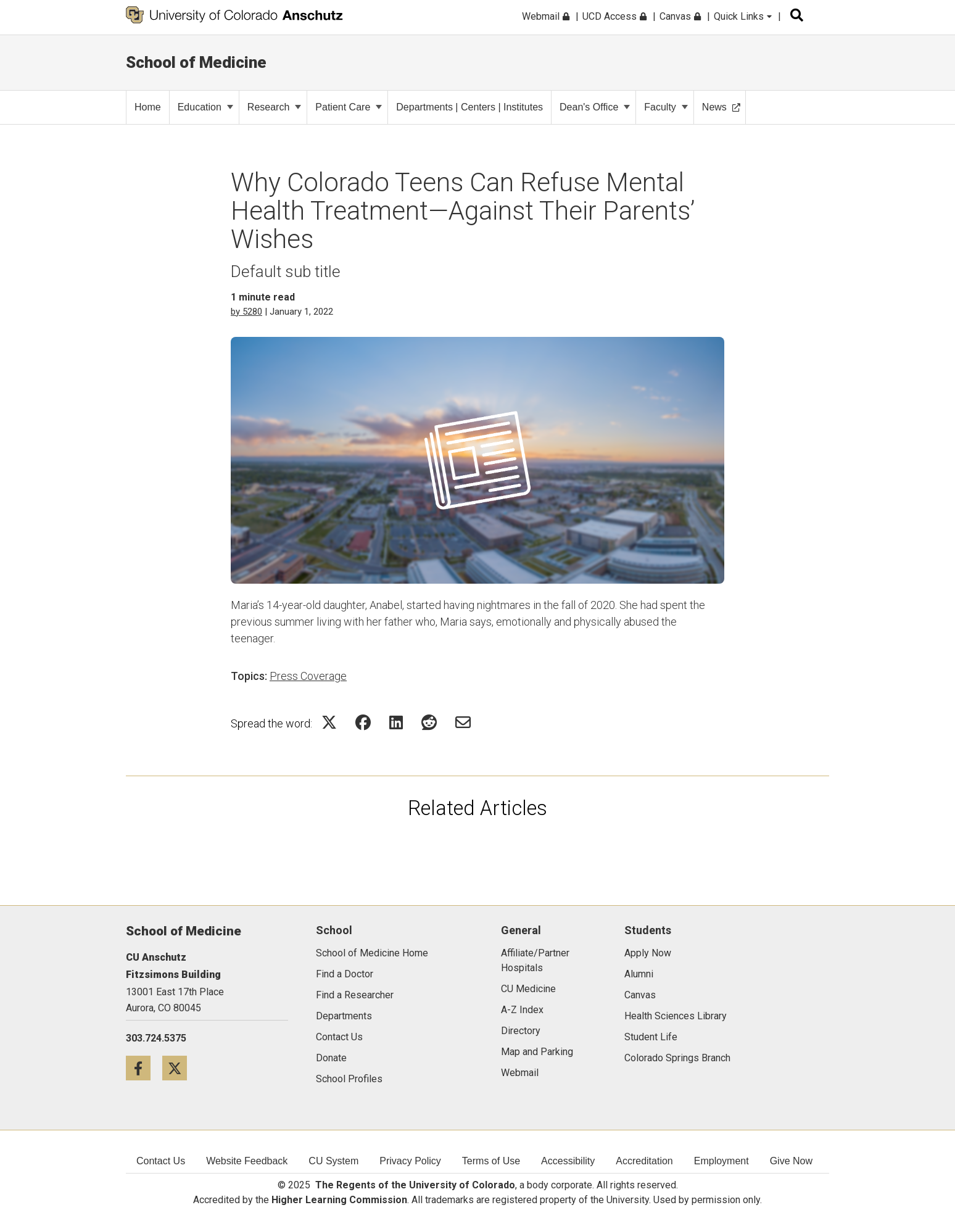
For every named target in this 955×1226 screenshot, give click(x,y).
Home (147, 107)
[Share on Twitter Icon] (329, 722)
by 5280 (246, 311)
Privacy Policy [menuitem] (410, 1161)
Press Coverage (308, 675)
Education (205, 107)
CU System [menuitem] (333, 1161)
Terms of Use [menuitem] (491, 1161)
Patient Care (348, 107)
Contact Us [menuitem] (160, 1161)
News (721, 107)
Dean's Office (595, 107)
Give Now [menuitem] (791, 1161)
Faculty (666, 107)
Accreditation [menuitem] (644, 1161)
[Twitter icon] (179, 1067)
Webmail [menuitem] (545, 16)
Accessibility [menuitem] (568, 1161)
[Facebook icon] (144, 1067)
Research (274, 107)
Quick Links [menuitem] (743, 16)
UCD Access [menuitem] (614, 16)
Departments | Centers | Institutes (469, 107)
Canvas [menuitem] (680, 16)
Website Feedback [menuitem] (246, 1161)
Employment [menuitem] (721, 1161)
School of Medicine (196, 62)
